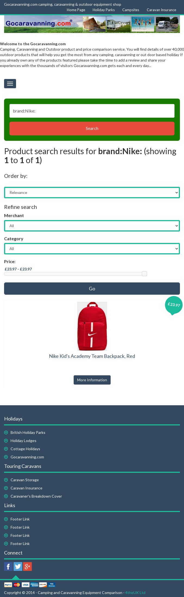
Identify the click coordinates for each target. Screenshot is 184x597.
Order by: (15, 176)
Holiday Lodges (23, 440)
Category (13, 238)
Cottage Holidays (25, 448)
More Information (92, 379)
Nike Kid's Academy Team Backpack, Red (92, 356)
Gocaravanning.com (27, 457)
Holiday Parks (104, 10)
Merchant (14, 215)
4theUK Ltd (135, 592)
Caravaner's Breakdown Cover (36, 496)
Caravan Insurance (161, 10)
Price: (9, 261)
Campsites (130, 10)
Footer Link (20, 519)
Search (92, 128)
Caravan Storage (25, 479)
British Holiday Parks (28, 432)
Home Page (76, 10)
